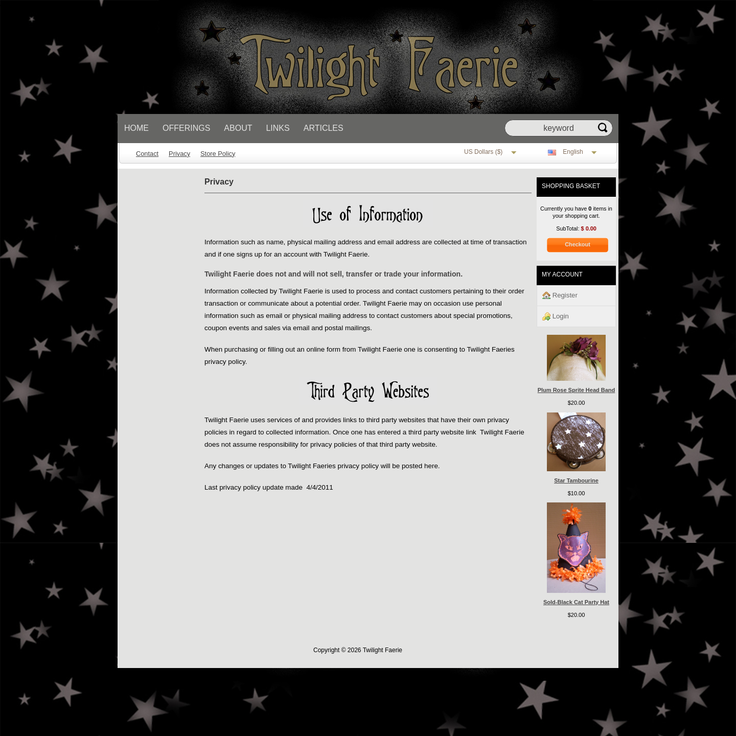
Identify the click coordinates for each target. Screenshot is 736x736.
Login (555, 316)
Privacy (179, 153)
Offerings (186, 128)
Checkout (577, 244)
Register (560, 295)
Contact (147, 153)
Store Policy (217, 153)
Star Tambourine (576, 480)
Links (277, 128)
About (238, 128)
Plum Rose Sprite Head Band (576, 390)
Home (136, 128)
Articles (323, 128)
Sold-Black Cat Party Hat (576, 602)
